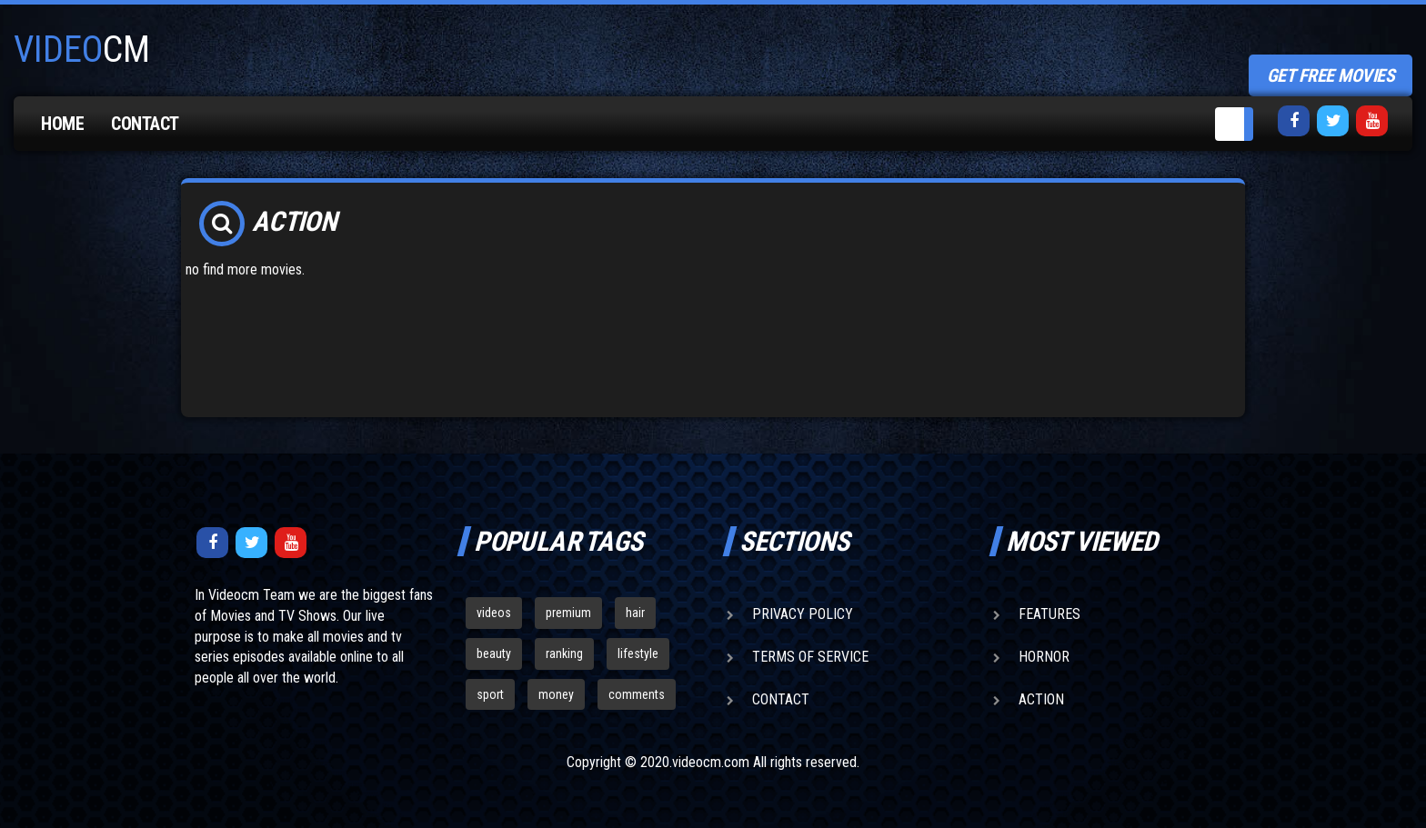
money (556, 694)
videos (494, 612)
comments (636, 694)
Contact (145, 124)
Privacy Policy (802, 614)
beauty (494, 653)
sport (490, 694)
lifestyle (638, 653)
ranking (564, 653)
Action (1041, 699)
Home (62, 124)
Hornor (1044, 656)
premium (568, 612)
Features (1049, 614)
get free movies (1331, 75)
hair (635, 612)
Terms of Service (810, 656)
